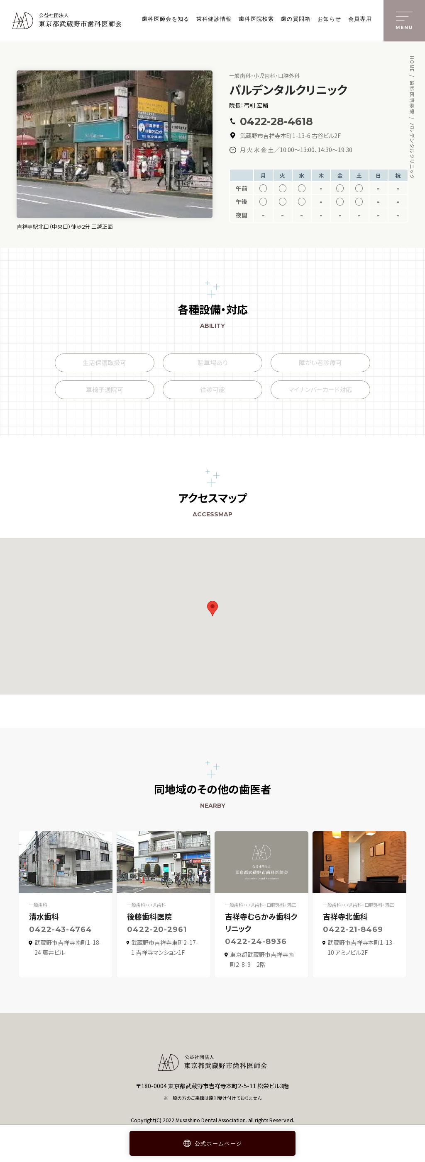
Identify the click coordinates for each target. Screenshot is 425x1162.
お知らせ (329, 19)
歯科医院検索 (256, 19)
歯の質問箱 (296, 19)
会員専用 (360, 19)
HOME (412, 64)
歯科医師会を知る (165, 19)
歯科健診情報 (214, 19)
